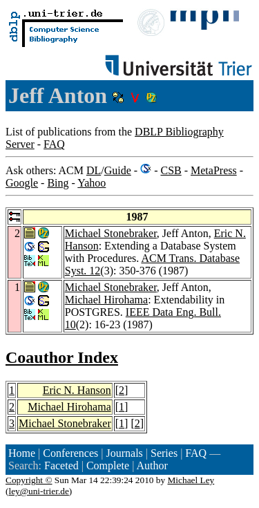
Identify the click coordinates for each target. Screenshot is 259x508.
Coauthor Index (62, 357)
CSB (170, 170)
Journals (124, 453)
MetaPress (214, 170)
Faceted (61, 465)
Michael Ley (191, 480)
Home (21, 453)
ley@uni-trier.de (38, 491)
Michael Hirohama (106, 299)
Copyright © (29, 480)
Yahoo (91, 183)
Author (151, 465)
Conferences (70, 453)
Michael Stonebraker (111, 233)
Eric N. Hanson (77, 390)
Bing (57, 183)
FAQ (54, 144)
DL (93, 170)
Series (164, 453)
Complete (107, 465)
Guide (117, 170)
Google (22, 183)
